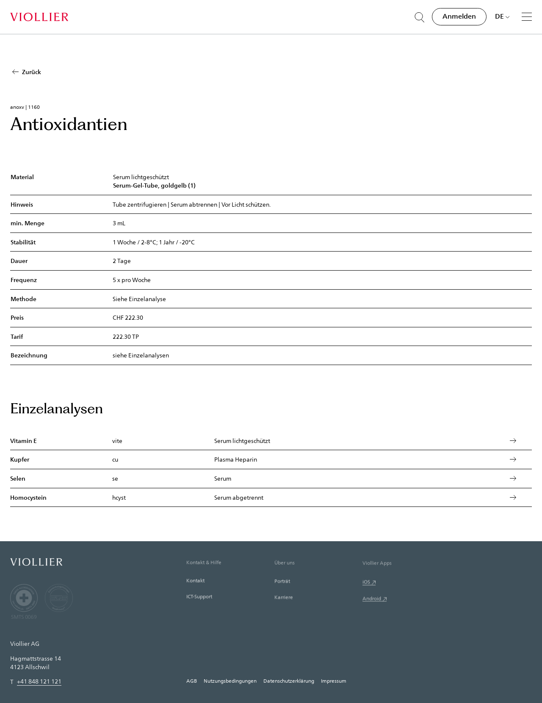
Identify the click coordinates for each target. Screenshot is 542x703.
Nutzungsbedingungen (230, 680)
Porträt (282, 600)
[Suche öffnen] (420, 17)
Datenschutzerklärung (288, 680)
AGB (191, 680)
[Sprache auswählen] (502, 16)
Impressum (333, 680)
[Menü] (526, 16)
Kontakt (195, 595)
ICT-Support (199, 613)
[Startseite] (39, 17)
